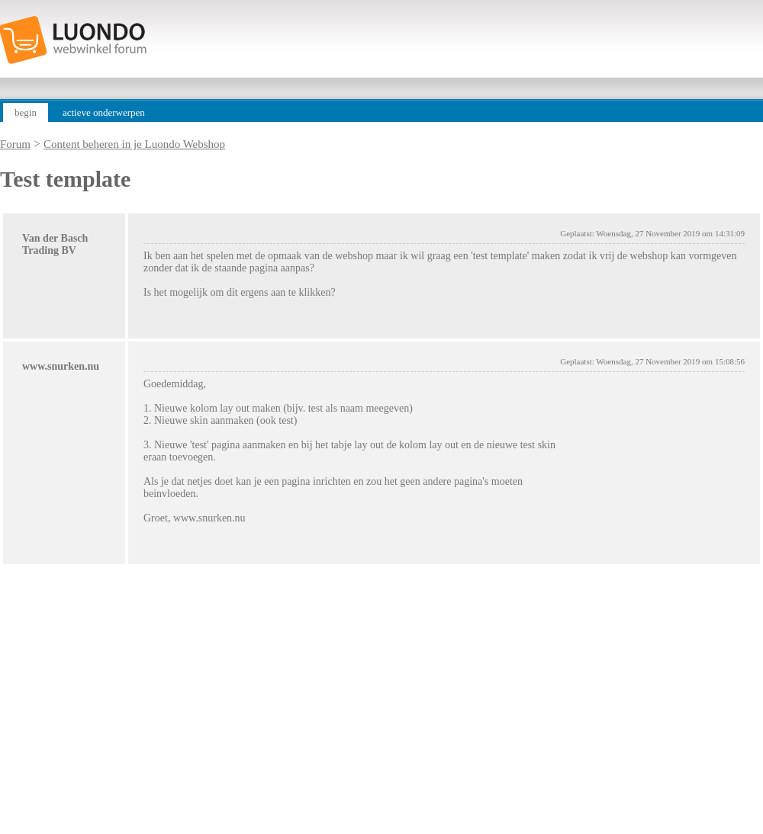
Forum (15, 144)
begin (25, 112)
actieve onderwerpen (104, 112)
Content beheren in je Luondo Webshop (134, 144)
